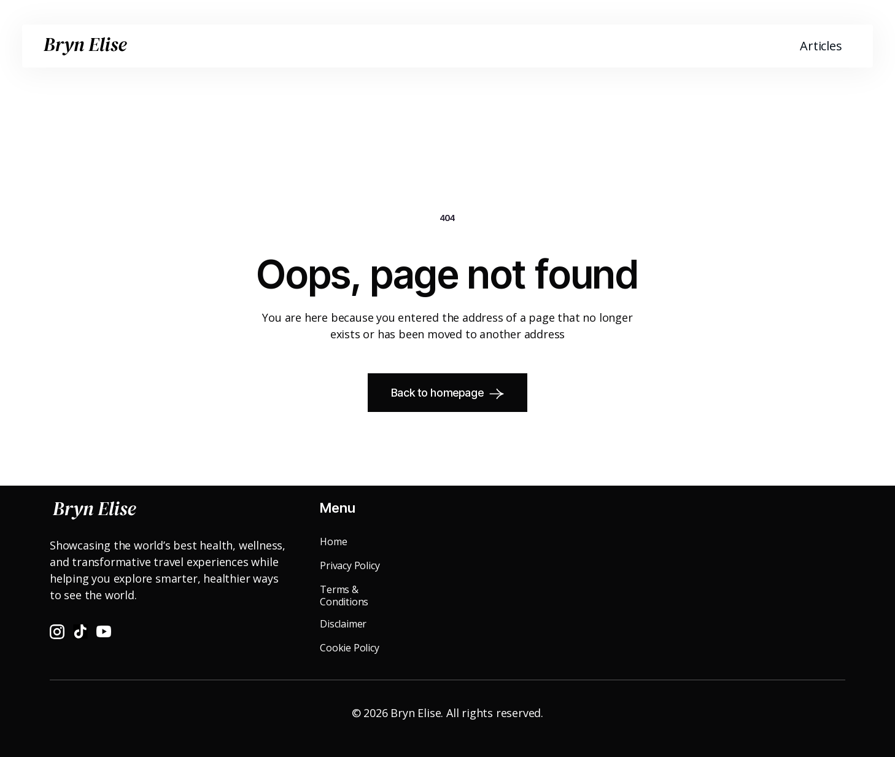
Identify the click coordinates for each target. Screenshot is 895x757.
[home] (85, 46)
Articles (821, 45)
